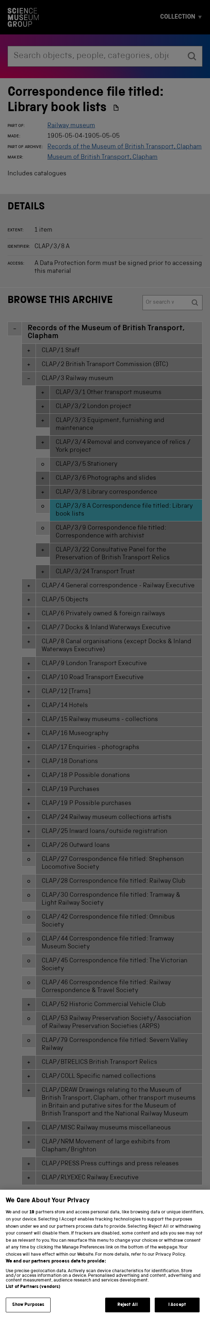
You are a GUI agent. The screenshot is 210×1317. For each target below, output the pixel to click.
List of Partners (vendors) (33, 1295)
